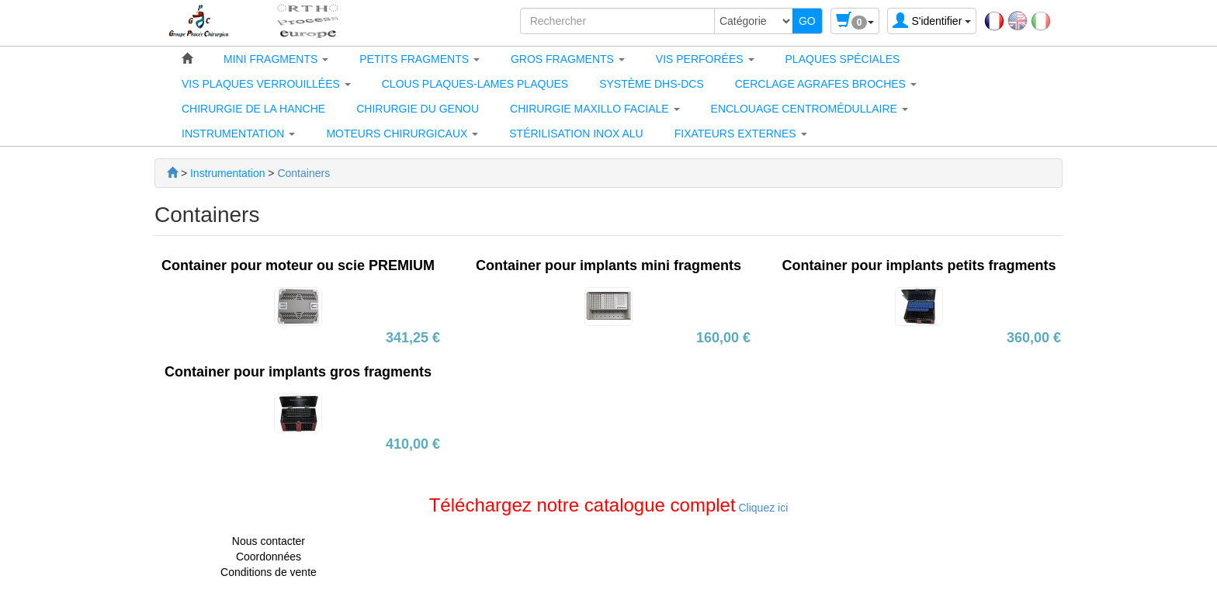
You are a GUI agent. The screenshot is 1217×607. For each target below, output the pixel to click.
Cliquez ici (762, 507)
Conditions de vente (268, 572)
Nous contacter (268, 541)
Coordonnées (268, 556)
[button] (276, 59)
